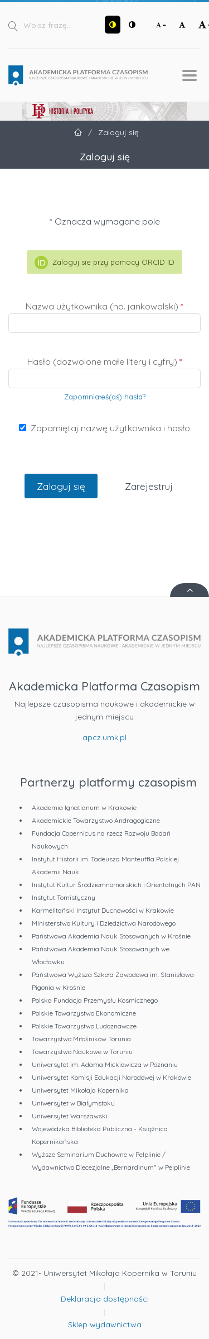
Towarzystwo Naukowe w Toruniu (82, 1051)
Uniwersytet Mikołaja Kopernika (80, 1090)
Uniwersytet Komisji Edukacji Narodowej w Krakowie (111, 1077)
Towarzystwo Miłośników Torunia (81, 1039)
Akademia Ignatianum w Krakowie (84, 807)
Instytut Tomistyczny (63, 897)
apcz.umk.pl (104, 737)
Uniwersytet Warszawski (70, 1116)
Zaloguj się (61, 486)
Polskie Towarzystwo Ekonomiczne (84, 1013)
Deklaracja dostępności (105, 1299)
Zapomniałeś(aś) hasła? (104, 396)
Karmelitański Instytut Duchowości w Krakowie (103, 910)
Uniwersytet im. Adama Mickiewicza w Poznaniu (105, 1064)
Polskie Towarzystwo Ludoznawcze (84, 1026)
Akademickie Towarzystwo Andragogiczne (96, 820)
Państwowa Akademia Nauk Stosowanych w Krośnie (111, 936)
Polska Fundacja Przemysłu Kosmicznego (95, 1000)
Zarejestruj (149, 486)
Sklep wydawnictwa (105, 1324)
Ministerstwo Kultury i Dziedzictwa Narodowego (104, 923)
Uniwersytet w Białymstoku (73, 1103)
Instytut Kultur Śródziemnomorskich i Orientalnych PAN (116, 884)
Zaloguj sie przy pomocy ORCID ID (104, 262)
